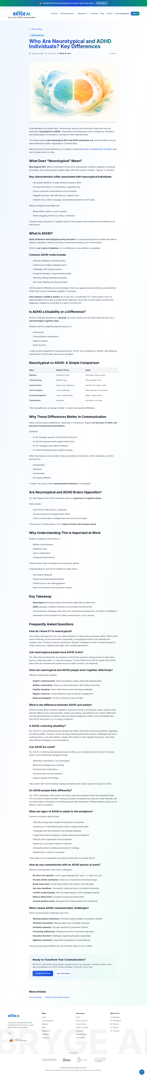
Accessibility (80, 1038)
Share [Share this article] (112, 53)
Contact (109, 14)
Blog (102, 14)
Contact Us (46, 1038)
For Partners (114, 1024)
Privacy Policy (81, 1024)
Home (44, 1017)
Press (78, 1017)
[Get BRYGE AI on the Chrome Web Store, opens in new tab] (18, 1040)
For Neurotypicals (67, 14)
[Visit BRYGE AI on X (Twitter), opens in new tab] (10, 1033)
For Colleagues (115, 1021)
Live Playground (47, 1021)
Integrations (83, 14)
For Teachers (115, 1031)
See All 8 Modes (63, 973)
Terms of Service (82, 1027)
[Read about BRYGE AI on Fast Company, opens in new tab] (49, 1059)
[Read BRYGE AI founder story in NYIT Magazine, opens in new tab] (100, 1060)
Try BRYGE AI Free (42, 973)
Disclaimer (79, 1031)
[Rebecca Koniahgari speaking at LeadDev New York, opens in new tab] (82, 1060)
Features (54, 14)
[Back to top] (141, 1072)
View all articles (36, 997)
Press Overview (81, 1021)
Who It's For (115, 1013)
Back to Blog (35, 29)
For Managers (115, 1017)
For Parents (114, 1027)
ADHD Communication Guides (58, 997)
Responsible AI (81, 1034)
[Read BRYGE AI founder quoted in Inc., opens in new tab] (67, 1059)
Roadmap (94, 14)
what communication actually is (98, 149)
